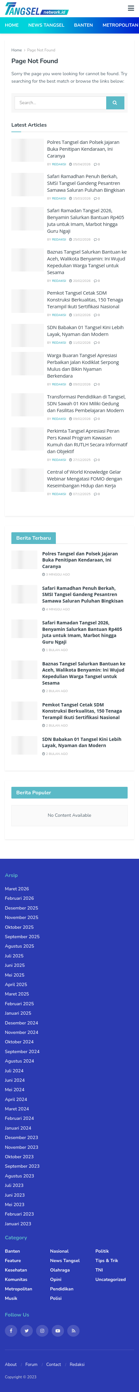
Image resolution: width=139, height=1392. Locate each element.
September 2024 (22, 1052)
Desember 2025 (21, 908)
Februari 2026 (19, 898)
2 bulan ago (55, 691)
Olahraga (60, 1270)
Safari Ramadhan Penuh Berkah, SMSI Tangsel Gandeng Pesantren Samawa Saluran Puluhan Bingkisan (86, 183)
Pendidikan (61, 1289)
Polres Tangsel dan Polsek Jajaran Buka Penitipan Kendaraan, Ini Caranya (83, 149)
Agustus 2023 (19, 1176)
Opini (55, 1279)
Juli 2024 (14, 1071)
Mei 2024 (14, 1090)
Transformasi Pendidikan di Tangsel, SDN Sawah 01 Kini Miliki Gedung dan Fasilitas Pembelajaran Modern (86, 403)
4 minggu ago (56, 609)
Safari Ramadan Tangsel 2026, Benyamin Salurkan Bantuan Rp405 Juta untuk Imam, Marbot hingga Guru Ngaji (85, 220)
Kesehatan (16, 1270)
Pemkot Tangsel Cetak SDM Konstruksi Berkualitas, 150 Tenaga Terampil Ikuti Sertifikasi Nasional (85, 299)
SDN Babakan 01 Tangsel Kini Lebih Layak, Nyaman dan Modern (85, 330)
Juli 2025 (14, 956)
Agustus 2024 (19, 1061)
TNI (99, 1270)
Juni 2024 (15, 1080)
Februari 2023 (19, 1214)
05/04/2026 (79, 164)
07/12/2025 (79, 494)
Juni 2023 (15, 1195)
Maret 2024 (17, 1109)
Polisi (55, 1298)
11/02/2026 (79, 343)
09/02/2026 (79, 384)
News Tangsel (46, 25)
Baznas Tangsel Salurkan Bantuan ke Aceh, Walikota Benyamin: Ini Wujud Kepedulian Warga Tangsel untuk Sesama (87, 261)
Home (12, 25)
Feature (13, 1261)
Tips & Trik (106, 1261)
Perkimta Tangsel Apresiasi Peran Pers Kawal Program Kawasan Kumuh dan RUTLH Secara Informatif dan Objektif (87, 440)
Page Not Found (41, 50)
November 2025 (21, 917)
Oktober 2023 (19, 1157)
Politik (102, 1251)
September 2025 (22, 937)
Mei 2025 (14, 975)
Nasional (59, 1251)
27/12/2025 (79, 460)
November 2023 (21, 1147)
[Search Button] (115, 102)
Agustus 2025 (19, 946)
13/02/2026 (79, 315)
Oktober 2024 (19, 1042)
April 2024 (16, 1099)
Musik (11, 1298)
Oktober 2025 (19, 927)
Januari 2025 (18, 1013)
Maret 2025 (17, 994)
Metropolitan (120, 25)
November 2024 (21, 1032)
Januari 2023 (18, 1224)
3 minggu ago (56, 574)
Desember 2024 (21, 1023)
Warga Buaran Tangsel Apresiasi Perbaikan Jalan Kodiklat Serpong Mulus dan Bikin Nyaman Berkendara (83, 365)
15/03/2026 (79, 198)
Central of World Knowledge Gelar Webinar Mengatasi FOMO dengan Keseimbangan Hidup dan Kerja (84, 478)
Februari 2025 (19, 1004)
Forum (31, 1365)
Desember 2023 (21, 1137)
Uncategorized (110, 1279)
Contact (53, 1365)
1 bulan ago (55, 650)
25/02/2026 (79, 239)
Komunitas (16, 1279)
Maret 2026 (17, 889)
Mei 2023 (14, 1205)
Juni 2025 (15, 965)
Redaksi (59, 164)
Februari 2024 (19, 1118)
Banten (83, 25)
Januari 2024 (18, 1128)
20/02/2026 (79, 281)
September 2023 (22, 1166)
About (11, 1365)
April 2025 (16, 984)
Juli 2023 (14, 1185)
